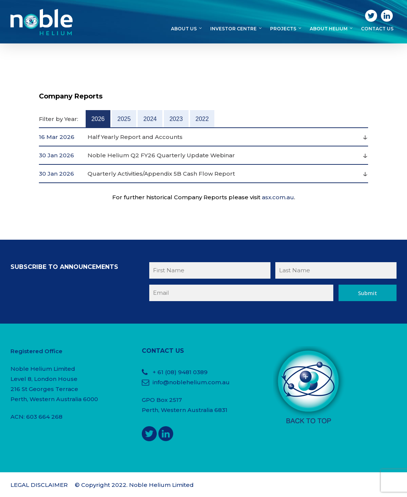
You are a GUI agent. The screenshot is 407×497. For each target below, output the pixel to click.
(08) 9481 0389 (186, 372)
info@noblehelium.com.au (191, 382)
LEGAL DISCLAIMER (39, 484)
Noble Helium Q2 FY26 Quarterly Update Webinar (161, 155)
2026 (98, 119)
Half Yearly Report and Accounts (135, 136)
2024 (150, 119)
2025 (124, 119)
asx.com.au (278, 197)
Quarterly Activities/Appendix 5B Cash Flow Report (161, 173)
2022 (202, 119)
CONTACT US (163, 350)
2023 (176, 119)
